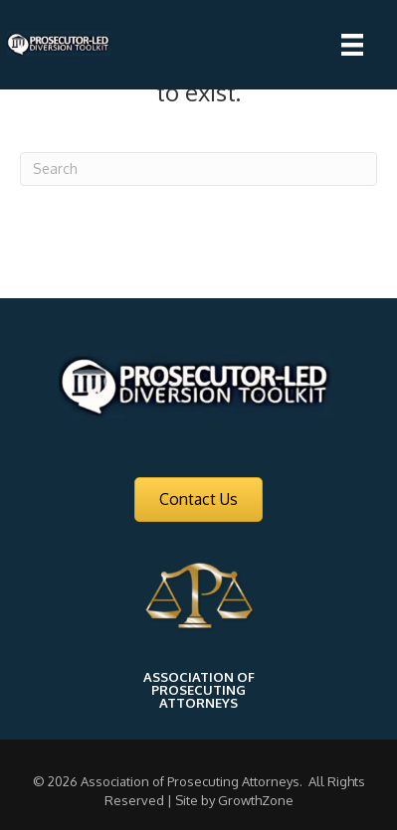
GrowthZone (256, 800)
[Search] (198, 169)
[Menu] (352, 45)
